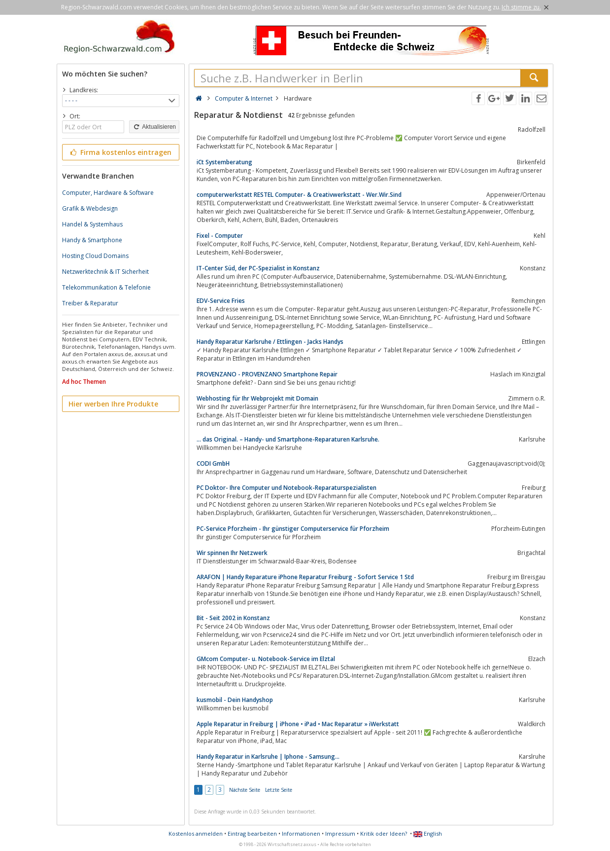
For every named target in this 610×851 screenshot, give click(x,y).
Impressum (340, 833)
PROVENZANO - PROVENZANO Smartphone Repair (267, 374)
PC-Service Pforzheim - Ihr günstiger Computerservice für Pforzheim (293, 528)
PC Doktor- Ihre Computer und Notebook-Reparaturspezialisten (286, 487)
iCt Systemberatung (224, 162)
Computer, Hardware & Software (108, 192)
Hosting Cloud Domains (95, 256)
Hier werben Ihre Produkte (113, 403)
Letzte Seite (278, 789)
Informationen (301, 833)
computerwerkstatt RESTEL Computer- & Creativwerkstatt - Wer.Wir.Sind (299, 194)
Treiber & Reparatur (90, 303)
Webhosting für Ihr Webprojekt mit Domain (257, 398)
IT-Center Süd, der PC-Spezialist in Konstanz (258, 268)
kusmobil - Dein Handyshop (235, 700)
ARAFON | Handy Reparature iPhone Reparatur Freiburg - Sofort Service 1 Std (305, 577)
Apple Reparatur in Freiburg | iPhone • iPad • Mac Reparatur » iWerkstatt (298, 724)
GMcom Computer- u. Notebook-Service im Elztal (266, 659)
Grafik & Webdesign (90, 208)
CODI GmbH (213, 463)
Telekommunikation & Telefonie (106, 287)
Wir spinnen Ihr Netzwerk (232, 553)
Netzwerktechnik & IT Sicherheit (105, 271)
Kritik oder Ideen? (383, 833)
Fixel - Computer (220, 235)
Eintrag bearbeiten (252, 833)
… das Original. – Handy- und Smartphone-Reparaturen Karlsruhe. (288, 439)
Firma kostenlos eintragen (119, 152)
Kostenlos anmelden (196, 833)
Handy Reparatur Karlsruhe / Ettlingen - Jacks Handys (270, 341)
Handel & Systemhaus (92, 224)
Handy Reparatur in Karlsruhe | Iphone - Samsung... (268, 756)
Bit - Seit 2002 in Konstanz (233, 618)
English (427, 833)
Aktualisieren (154, 126)
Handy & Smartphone (92, 240)
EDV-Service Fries (221, 300)
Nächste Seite (244, 789)
